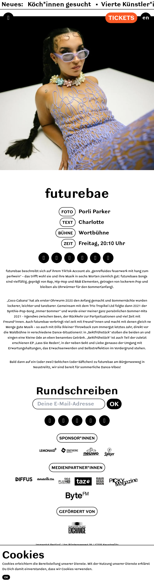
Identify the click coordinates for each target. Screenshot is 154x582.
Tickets (121, 18)
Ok (114, 404)
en (145, 18)
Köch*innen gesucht (60, 4)
